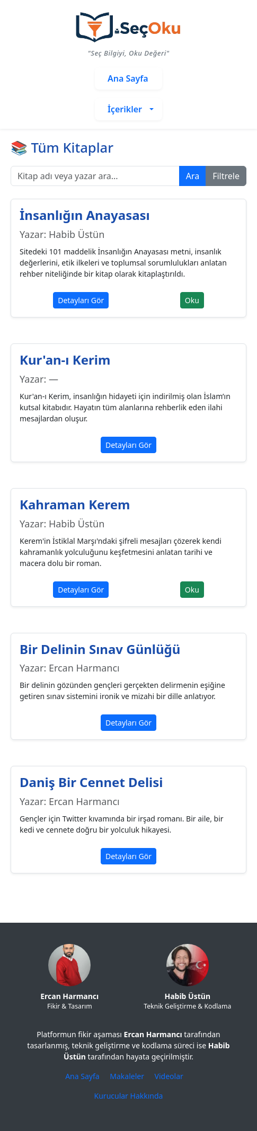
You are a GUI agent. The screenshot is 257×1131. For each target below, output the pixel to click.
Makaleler (128, 1076)
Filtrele (226, 176)
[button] (128, 109)
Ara (193, 176)
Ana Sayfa (83, 1076)
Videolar (169, 1076)
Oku (192, 300)
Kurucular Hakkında (128, 1096)
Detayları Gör (81, 300)
